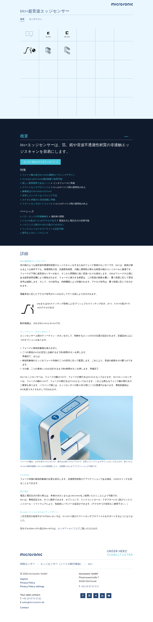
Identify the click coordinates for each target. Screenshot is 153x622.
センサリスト (35, 19)
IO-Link (47, 183)
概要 (22, 19)
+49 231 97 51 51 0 (90, 587)
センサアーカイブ (66, 528)
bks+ (90, 564)
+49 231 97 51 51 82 (31, 599)
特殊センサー (27, 564)
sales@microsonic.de (33, 602)
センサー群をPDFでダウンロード (39, 162)
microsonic (31, 555)
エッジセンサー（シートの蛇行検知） (61, 564)
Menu (21, 4)
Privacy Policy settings (32, 587)
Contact (24, 608)
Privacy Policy (27, 583)
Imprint (24, 579)
